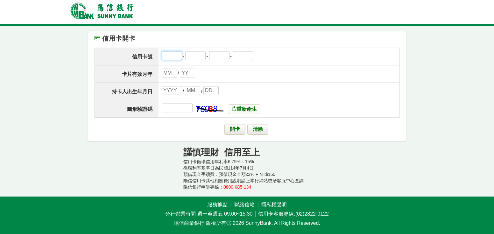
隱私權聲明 (274, 204)
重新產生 (244, 109)
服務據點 (217, 204)
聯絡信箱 (244, 204)
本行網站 (259, 180)
